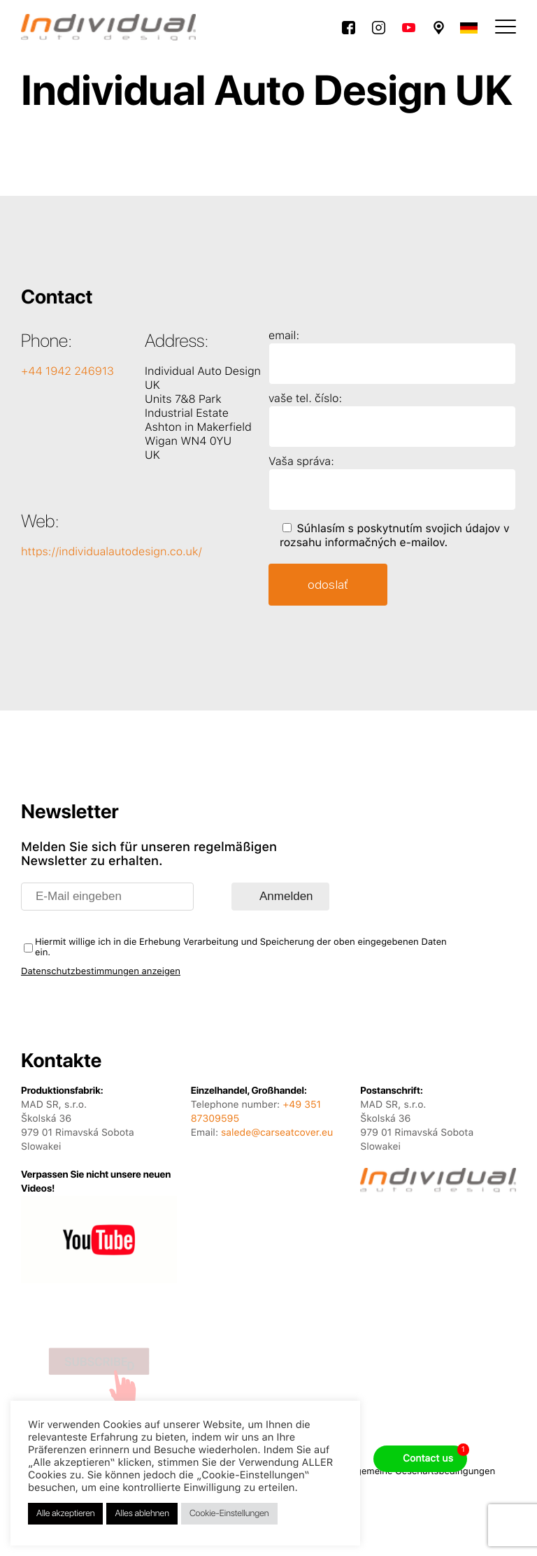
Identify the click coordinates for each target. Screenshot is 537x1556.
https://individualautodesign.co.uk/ (111, 551)
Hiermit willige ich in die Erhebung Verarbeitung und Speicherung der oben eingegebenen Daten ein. (241, 947)
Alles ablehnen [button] (142, 1513)
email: (283, 335)
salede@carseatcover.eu (277, 1133)
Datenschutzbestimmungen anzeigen (100, 971)
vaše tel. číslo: (305, 398)
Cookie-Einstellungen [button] (229, 1513)
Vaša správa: (301, 461)
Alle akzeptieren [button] (65, 1513)
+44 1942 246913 (67, 371)
